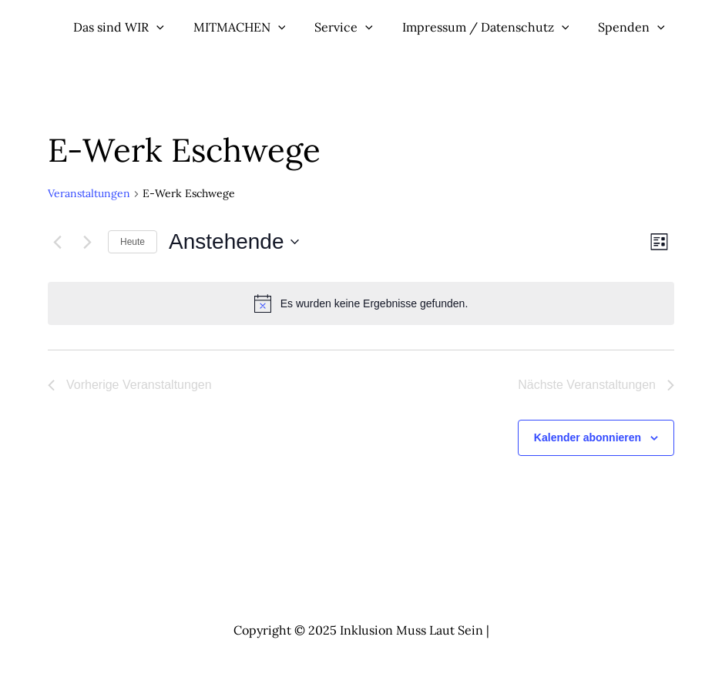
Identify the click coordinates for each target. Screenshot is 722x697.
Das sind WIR (120, 27)
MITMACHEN (236, 27)
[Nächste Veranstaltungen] (87, 242)
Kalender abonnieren (587, 437)
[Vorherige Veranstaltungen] (57, 242)
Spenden (614, 27)
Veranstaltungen (89, 193)
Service (336, 27)
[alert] (361, 303)
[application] (158, 27)
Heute (132, 241)
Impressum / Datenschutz (472, 27)
